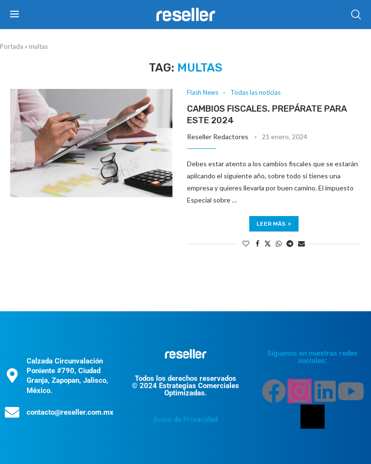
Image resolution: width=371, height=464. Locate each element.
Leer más (274, 223)
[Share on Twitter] (267, 243)
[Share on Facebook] (257, 243)
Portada (11, 46)
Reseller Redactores (217, 136)
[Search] (356, 14)
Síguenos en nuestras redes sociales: (312, 357)
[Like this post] (246, 243)
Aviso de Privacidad (185, 419)
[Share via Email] (301, 243)
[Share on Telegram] (289, 243)
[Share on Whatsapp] (279, 243)
